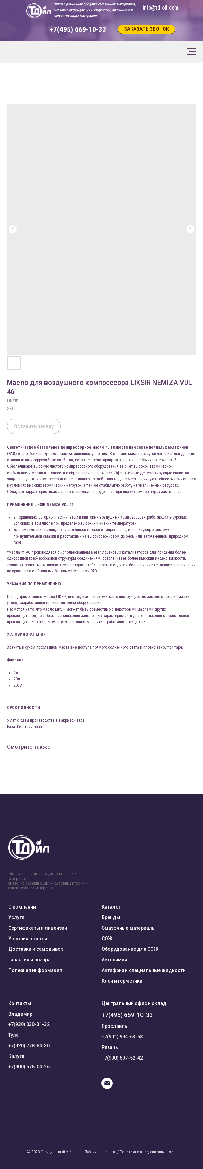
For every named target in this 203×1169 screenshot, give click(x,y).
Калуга (16, 1056)
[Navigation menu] (191, 51)
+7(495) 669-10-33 (127, 1014)
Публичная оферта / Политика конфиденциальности (128, 1152)
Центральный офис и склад (134, 1003)
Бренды (111, 917)
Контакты (19, 1003)
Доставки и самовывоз (35, 949)
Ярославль (114, 1026)
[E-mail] (107, 1087)
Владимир (20, 1014)
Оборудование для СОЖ (130, 949)
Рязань (110, 1047)
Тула (13, 1035)
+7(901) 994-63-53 (122, 1036)
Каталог (111, 907)
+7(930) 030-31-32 (29, 1024)
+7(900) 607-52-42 (122, 1058)
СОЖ (107, 938)
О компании (22, 907)
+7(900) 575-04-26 (29, 1066)
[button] (146, 29)
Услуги (16, 917)
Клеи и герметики (122, 981)
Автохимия (114, 959)
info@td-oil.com (160, 7)
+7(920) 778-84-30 (29, 1045)
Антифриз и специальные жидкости (144, 970)
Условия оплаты (27, 938)
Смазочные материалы (129, 928)
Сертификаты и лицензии (37, 928)
